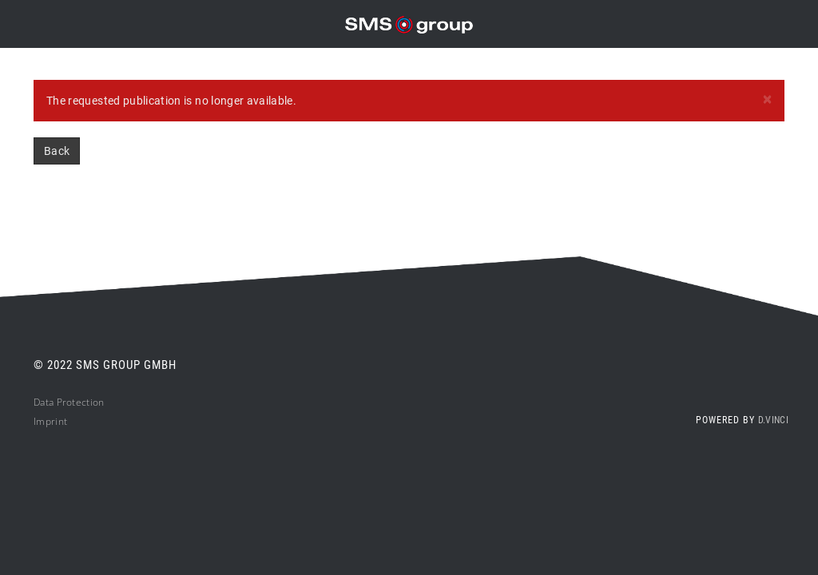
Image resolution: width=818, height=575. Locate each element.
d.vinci (773, 420)
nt (63, 421)
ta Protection (75, 402)
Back (56, 151)
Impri (46, 421)
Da (40, 402)
